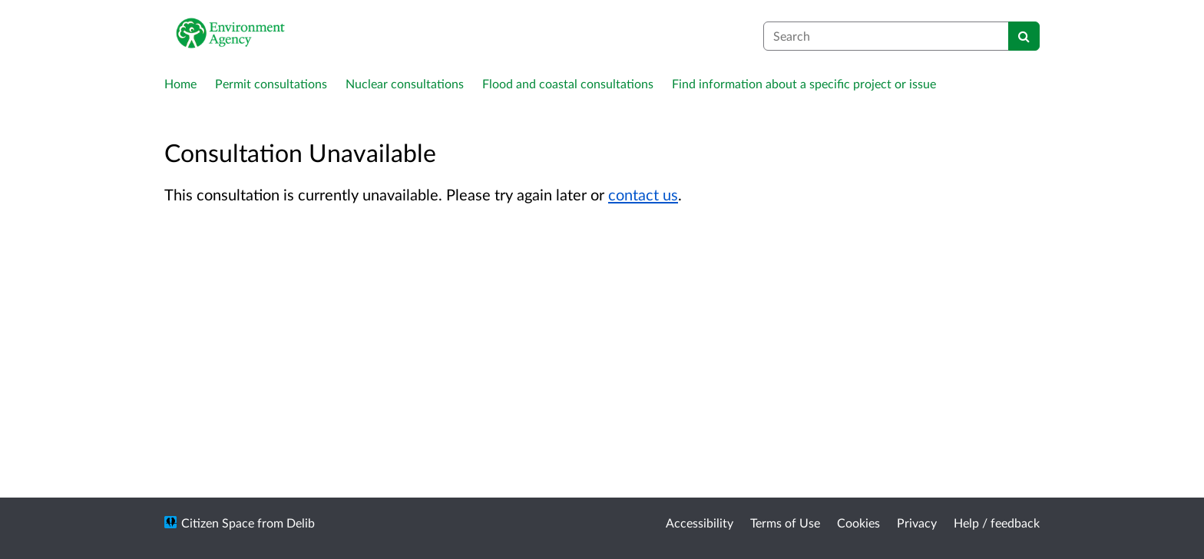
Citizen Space (217, 522)
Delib (300, 522)
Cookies (858, 522)
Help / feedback (997, 522)
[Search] (1024, 36)
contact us (643, 194)
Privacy (917, 522)
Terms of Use (785, 522)
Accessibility (699, 522)
